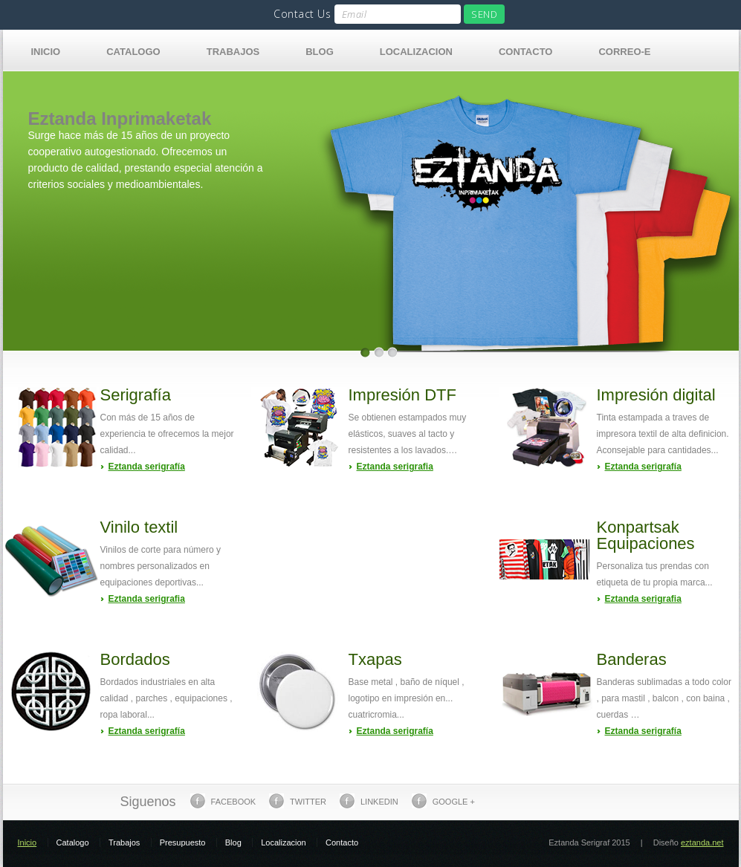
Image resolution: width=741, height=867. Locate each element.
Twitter (297, 800)
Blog (319, 51)
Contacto (525, 51)
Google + (443, 800)
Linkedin (369, 800)
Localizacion (416, 51)
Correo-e (624, 51)
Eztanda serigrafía (147, 466)
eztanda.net (702, 842)
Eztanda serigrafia (395, 466)
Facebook (223, 800)
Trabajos (233, 51)
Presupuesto (183, 842)
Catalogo (133, 51)
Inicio (46, 51)
